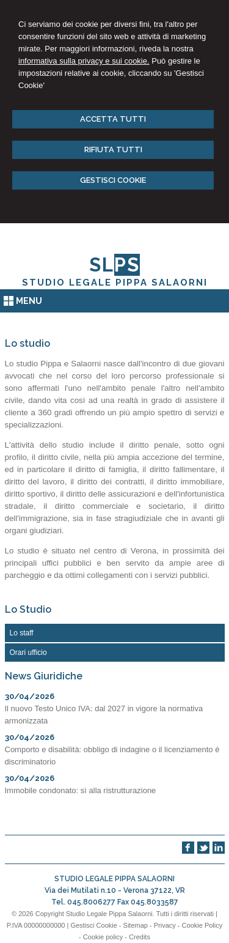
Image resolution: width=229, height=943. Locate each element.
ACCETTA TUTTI (113, 119)
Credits (139, 937)
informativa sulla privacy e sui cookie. (84, 60)
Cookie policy (103, 937)
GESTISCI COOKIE (113, 180)
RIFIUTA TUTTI (113, 149)
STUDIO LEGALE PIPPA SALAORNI (115, 282)
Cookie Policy (202, 925)
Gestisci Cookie (93, 925)
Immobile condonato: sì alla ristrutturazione (80, 790)
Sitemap (135, 925)
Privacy (165, 925)
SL (114, 265)
